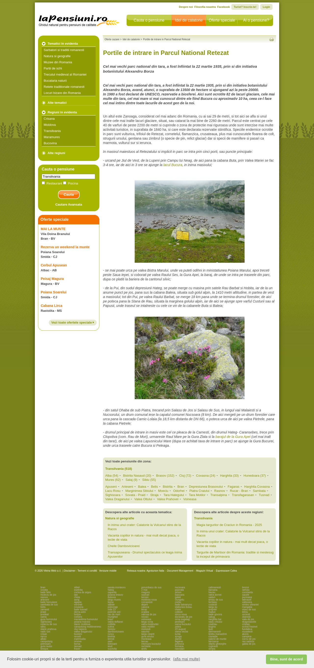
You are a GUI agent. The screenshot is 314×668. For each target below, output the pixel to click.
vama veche (181, 631)
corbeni (78, 617)
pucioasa (247, 597)
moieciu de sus (48, 624)
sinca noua (181, 614)
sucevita (112, 648)
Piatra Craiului (199, 491)
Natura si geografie (57, 56)
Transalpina (218, 495)
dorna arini (80, 612)
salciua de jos (148, 614)
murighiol (113, 617)
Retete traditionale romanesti (64, 87)
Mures (113, 480)
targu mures (114, 599)
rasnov (44, 597)
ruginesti (213, 646)
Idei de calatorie (189, 20)
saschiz (145, 631)
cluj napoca (80, 629)
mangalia (247, 607)
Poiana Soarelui (53, 292)
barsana (213, 590)
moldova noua (149, 599)
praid (43, 612)
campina (246, 636)
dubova (112, 597)
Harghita (229, 475)
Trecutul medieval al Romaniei (65, 74)
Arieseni (127, 486)
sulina (111, 626)
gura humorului (48, 619)
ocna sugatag (182, 619)
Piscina (70, 183)
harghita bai (215, 619)
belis (43, 607)
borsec (145, 597)
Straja (154, 495)
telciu (245, 612)
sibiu (43, 626)
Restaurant (52, 183)
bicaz (144, 609)
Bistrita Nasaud (137, 475)
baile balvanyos (183, 604)
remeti (77, 636)
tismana (179, 646)
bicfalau (213, 602)
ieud (110, 646)
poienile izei (114, 612)
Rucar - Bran (239, 491)
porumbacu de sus (151, 587)
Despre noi (186, 6)
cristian (246, 624)
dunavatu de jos (183, 617)
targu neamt (147, 634)
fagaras (179, 641)
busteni (78, 634)
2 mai (144, 590)
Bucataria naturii (55, 80)
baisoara (179, 594)
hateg (111, 590)
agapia (77, 602)
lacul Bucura (172, 165)
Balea (142, 486)
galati (178, 597)
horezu (111, 629)
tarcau (144, 641)
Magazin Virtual (204, 570)
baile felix (45, 592)
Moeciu (163, 491)
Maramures (52, 137)
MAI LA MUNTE (53, 229)
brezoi (245, 587)
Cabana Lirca (51, 306)
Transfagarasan (243, 495)
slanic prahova (48, 629)
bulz (211, 629)
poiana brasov (115, 594)
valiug (212, 617)
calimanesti (215, 587)
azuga (178, 636)
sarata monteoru (117, 587)
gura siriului (147, 636)
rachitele (146, 646)
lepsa (111, 602)
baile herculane (48, 602)
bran (42, 587)
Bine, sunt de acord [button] (286, 659)
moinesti (145, 629)
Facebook (223, 6)
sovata (44, 590)
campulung (46, 641)
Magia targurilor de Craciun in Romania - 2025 (229, 525)
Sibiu (149, 480)
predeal (44, 614)
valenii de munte (217, 639)
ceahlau (213, 624)
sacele (245, 594)
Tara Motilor (197, 495)
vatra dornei (215, 594)
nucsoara (180, 587)
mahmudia (80, 639)
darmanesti (215, 631)
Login (266, 6)
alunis (245, 634)
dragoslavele (249, 621)
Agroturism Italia (155, 570)
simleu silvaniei (250, 604)
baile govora (215, 614)
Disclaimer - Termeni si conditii (80, 570)
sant (110, 641)
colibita (111, 624)
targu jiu (213, 607)
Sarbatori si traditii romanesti (64, 50)
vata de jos (248, 619)
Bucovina (50, 143)
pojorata (179, 590)
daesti (178, 639)
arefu (144, 648)
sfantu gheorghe (217, 643)
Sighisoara (112, 495)
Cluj (185, 475)
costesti (213, 604)
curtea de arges (82, 592)
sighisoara (46, 621)
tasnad (77, 646)
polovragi (113, 607)
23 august (180, 629)
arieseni (44, 599)
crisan (43, 634)
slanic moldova (82, 624)
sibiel (77, 587)
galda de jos (248, 643)
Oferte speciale (222, 20)
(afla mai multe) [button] (186, 659)
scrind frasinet (249, 626)
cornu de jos (248, 639)
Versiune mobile (107, 570)
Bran (180, 486)
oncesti (246, 614)
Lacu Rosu (112, 491)
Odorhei (178, 491)
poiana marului (82, 621)
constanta (247, 592)
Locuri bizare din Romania (62, 93)
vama (43, 617)
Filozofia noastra (205, 6)
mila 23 (112, 609)
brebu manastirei (218, 634)
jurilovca (179, 643)
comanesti (147, 602)
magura (145, 592)
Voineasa (189, 499)
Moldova (50, 125)
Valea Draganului (117, 499)
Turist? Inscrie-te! (245, 6)
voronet (78, 604)
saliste (111, 604)
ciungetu (179, 599)
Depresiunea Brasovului (206, 486)
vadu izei (45, 631)
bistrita (111, 636)
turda (178, 634)
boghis (212, 626)
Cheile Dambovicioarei (124, 546)
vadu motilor (148, 626)
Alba (111, 475)
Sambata (259, 491)
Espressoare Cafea (226, 570)
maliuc (212, 612)
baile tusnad (80, 609)
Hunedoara (255, 475)
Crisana (49, 118)
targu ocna (147, 621)
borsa (77, 643)
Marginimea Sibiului (139, 491)
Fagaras (233, 486)
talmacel (246, 599)
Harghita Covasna (257, 486)
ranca (43, 636)
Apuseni (111, 486)
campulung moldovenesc (87, 626)
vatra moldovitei (149, 624)
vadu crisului (215, 621)
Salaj (131, 480)
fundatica (247, 629)
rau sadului (248, 641)
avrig (76, 599)
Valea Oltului (143, 499)
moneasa (146, 639)
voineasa (146, 619)
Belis (154, 486)
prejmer (213, 609)
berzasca (214, 641)
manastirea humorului (86, 619)
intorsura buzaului (151, 643)
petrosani (45, 643)
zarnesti (44, 609)
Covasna (205, 475)
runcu (111, 634)
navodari (179, 648)
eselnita (78, 590)
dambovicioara (116, 631)
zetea (178, 626)
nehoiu (245, 590)
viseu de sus (249, 609)
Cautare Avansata (68, 204)
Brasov (165, 475)
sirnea (212, 648)
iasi (76, 594)
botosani (112, 643)
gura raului (46, 646)
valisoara (247, 602)
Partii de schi (53, 68)
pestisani (179, 621)
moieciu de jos (48, 594)
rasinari (145, 594)
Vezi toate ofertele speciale (72, 322)
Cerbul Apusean (54, 265)
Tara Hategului (173, 495)
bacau (212, 592)
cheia (77, 597)
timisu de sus (216, 599)
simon (178, 592)
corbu (178, 602)
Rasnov (219, 491)
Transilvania (52, 131)
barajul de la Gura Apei (232, 437)
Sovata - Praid (135, 495)
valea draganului (83, 631)
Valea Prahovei (167, 499)
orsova (77, 641)
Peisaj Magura (52, 279)
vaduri (212, 597)
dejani (144, 604)
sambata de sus (49, 604)
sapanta (112, 592)
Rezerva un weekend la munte (65, 247)
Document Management (180, 570)
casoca (145, 607)
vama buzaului (183, 624)
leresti (111, 639)
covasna (78, 607)
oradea (145, 612)
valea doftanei (115, 621)
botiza (77, 614)
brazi (110, 619)
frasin (77, 648)
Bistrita (168, 486)
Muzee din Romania (58, 62)
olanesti (246, 617)
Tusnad (264, 495)
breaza (44, 648)
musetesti (247, 631)
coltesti (179, 612)
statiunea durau (183, 607)
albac (43, 639)
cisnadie (213, 636)
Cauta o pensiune (149, 20)
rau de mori (114, 614)
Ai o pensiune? (256, 20)
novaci (144, 617)
